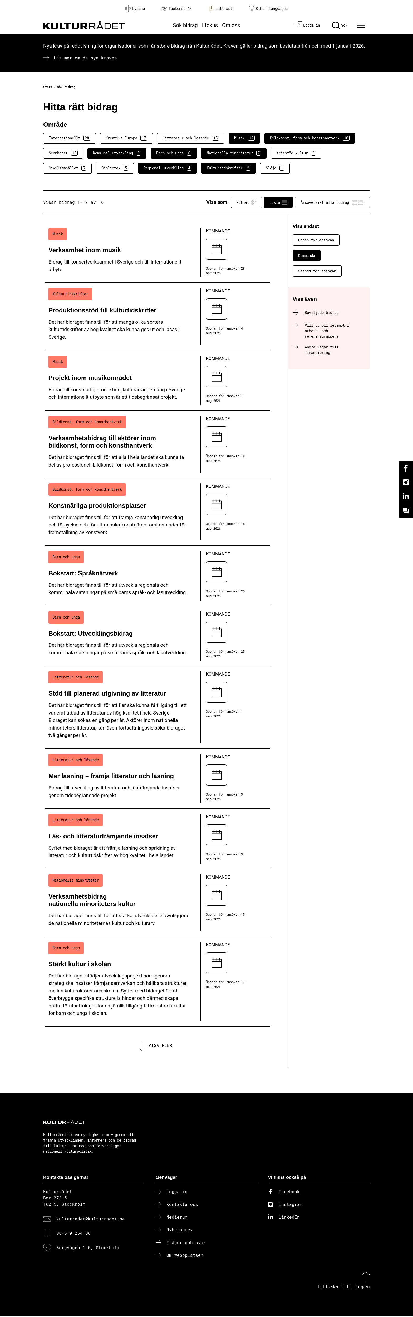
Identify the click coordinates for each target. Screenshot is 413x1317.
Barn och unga (173, 153)
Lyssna (135, 8)
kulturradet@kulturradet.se (90, 1219)
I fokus (210, 25)
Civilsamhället (67, 168)
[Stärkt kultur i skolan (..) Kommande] (157, 981)
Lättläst (220, 8)
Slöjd (275, 168)
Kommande (306, 255)
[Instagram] (406, 482)
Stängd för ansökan (317, 271)
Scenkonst (63, 153)
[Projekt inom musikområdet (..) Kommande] (157, 380)
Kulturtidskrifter (228, 168)
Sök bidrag (185, 25)
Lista (278, 202)
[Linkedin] (406, 496)
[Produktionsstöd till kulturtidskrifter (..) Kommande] (157, 316)
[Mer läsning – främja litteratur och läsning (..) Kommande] (157, 779)
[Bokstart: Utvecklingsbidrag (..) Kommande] (157, 636)
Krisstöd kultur (296, 153)
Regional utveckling (167, 168)
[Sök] (339, 25)
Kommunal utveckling (117, 153)
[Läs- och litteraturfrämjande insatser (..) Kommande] (157, 839)
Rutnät (246, 202)
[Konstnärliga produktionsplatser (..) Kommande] (157, 512)
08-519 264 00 (73, 1234)
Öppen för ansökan (316, 239)
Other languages (268, 9)
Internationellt (69, 138)
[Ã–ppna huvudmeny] (362, 25)
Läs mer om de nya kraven (85, 57)
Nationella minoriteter (234, 153)
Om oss (231, 25)
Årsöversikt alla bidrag (332, 202)
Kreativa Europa (126, 138)
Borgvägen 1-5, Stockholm (88, 1248)
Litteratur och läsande (191, 138)
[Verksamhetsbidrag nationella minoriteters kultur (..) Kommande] (157, 902)
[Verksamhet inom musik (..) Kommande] (157, 253)
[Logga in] (307, 25)
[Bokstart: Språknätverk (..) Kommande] (157, 576)
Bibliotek (114, 168)
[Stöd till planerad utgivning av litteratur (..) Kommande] (157, 707)
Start (47, 87)
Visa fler (160, 1045)
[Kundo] (406, 511)
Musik (244, 138)
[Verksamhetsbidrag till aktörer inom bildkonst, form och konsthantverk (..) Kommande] (157, 444)
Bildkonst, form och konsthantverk (310, 138)
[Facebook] (406, 468)
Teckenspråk (177, 8)
